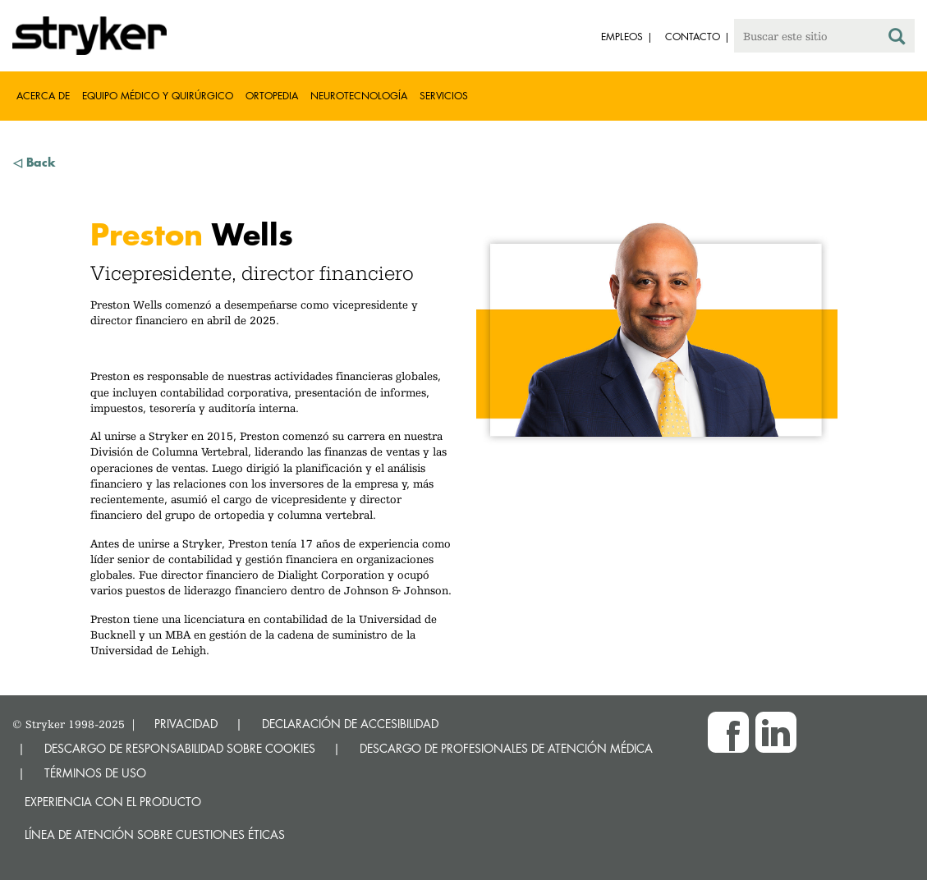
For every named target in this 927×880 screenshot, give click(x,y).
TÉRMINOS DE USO (95, 773)
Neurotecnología (358, 96)
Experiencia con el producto (113, 801)
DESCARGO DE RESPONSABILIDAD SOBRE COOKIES (179, 748)
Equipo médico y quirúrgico (157, 96)
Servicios (444, 96)
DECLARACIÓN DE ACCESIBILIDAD (350, 723)
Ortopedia (272, 96)
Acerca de (43, 96)
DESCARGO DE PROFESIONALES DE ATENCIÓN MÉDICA (506, 748)
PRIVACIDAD (186, 723)
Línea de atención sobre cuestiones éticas (155, 834)
